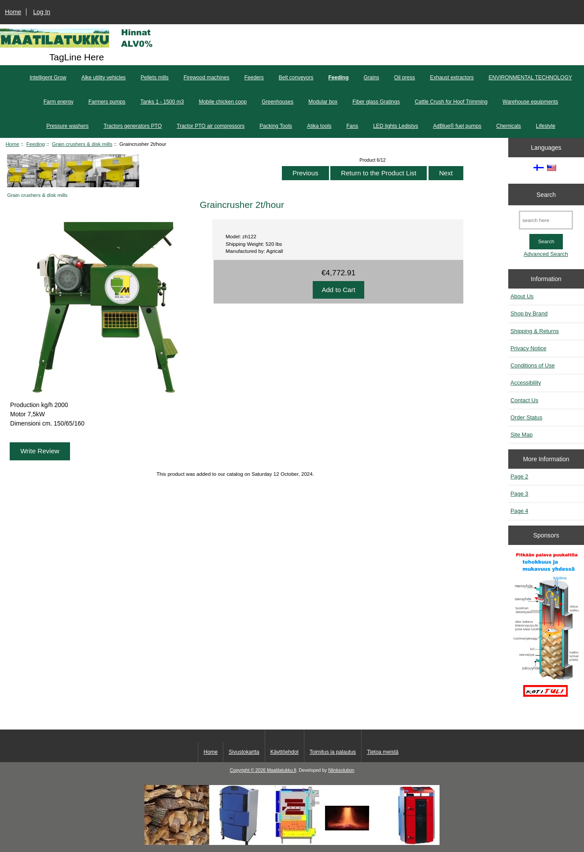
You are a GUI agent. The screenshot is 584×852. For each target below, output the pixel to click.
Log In (41, 11)
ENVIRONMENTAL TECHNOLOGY (530, 77)
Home (13, 11)
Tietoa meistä (383, 752)
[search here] (546, 220)
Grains (371, 77)
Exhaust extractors (451, 77)
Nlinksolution (341, 770)
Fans (352, 126)
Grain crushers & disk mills (82, 144)
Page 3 (519, 493)
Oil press (404, 77)
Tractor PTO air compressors (210, 126)
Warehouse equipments (530, 102)
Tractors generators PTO (132, 126)
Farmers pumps (107, 102)
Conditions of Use (532, 365)
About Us (521, 296)
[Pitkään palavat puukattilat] (546, 628)
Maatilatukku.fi (281, 770)
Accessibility (525, 382)
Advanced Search (546, 254)
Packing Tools (275, 126)
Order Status (526, 417)
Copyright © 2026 (248, 770)
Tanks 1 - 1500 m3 (162, 102)
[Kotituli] (292, 843)
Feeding (35, 144)
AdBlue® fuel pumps (457, 126)
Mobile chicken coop (223, 102)
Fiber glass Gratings (375, 102)
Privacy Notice (528, 348)
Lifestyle (545, 126)
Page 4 (519, 510)
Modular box (322, 102)
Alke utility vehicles (103, 77)
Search (546, 194)
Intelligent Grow (48, 77)
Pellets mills (154, 77)
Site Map (521, 434)
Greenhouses (277, 102)
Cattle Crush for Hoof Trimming (451, 102)
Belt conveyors (296, 77)
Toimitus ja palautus (333, 752)
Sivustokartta (244, 752)
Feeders (254, 77)
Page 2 (519, 476)
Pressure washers (67, 126)
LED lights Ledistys (395, 126)
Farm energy (59, 102)
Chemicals (508, 126)
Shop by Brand (528, 313)
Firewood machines (206, 77)
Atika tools (319, 126)
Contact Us (524, 400)
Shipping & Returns (534, 331)
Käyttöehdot (284, 752)
